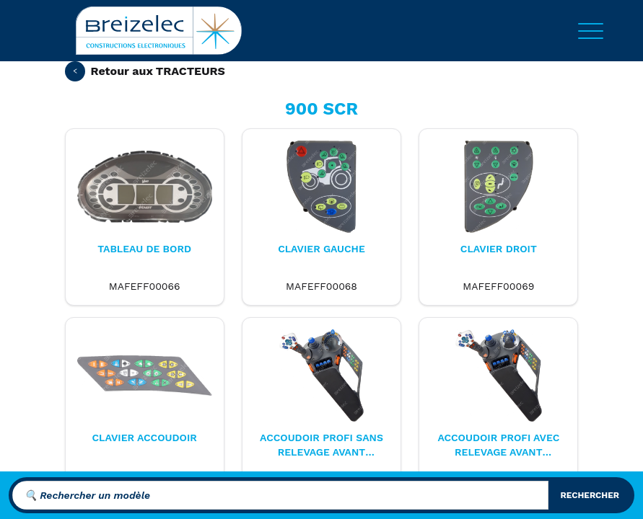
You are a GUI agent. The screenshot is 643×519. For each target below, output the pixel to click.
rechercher (589, 495)
